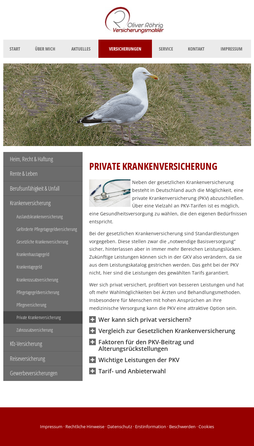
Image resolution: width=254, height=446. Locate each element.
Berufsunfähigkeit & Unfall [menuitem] (34, 188)
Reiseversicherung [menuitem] (27, 358)
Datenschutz (119, 426)
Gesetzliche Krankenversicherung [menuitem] (42, 242)
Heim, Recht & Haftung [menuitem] (31, 159)
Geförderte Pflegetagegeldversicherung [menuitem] (47, 229)
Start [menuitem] (15, 49)
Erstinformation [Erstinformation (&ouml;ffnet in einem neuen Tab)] (150, 426)
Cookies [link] (206, 426)
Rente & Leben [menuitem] (24, 173)
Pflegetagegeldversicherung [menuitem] (38, 292)
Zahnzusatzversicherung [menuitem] (35, 330)
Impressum (51, 426)
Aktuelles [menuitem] (81, 49)
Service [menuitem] (166, 49)
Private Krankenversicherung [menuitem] (39, 317)
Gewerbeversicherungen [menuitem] (33, 373)
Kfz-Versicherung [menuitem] (26, 344)
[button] (144, 320)
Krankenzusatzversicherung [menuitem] (37, 280)
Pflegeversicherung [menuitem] (31, 305)
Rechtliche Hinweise (84, 426)
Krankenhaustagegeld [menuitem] (33, 254)
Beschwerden (182, 426)
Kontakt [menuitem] (196, 49)
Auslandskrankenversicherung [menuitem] (40, 216)
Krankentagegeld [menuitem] (29, 267)
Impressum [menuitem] (231, 49)
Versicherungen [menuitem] (125, 49)
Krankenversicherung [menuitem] (30, 203)
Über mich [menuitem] (45, 49)
